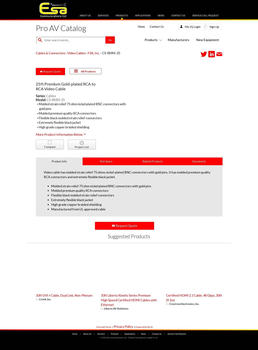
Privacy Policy (123, 326)
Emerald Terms (104, 327)
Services (103, 15)
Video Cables (76, 53)
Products (122, 15)
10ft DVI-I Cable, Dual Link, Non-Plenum (64, 295)
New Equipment (207, 40)
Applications (142, 15)
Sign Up (214, 26)
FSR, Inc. (94, 53)
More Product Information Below (61, 134)
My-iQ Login (192, 26)
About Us (85, 15)
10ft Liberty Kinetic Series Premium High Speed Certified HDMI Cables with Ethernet (129, 300)
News (161, 15)
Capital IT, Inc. (152, 338)
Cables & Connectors (50, 53)
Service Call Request (205, 15)
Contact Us (178, 15)
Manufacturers (178, 40)
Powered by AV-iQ (144, 327)
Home (74, 334)
